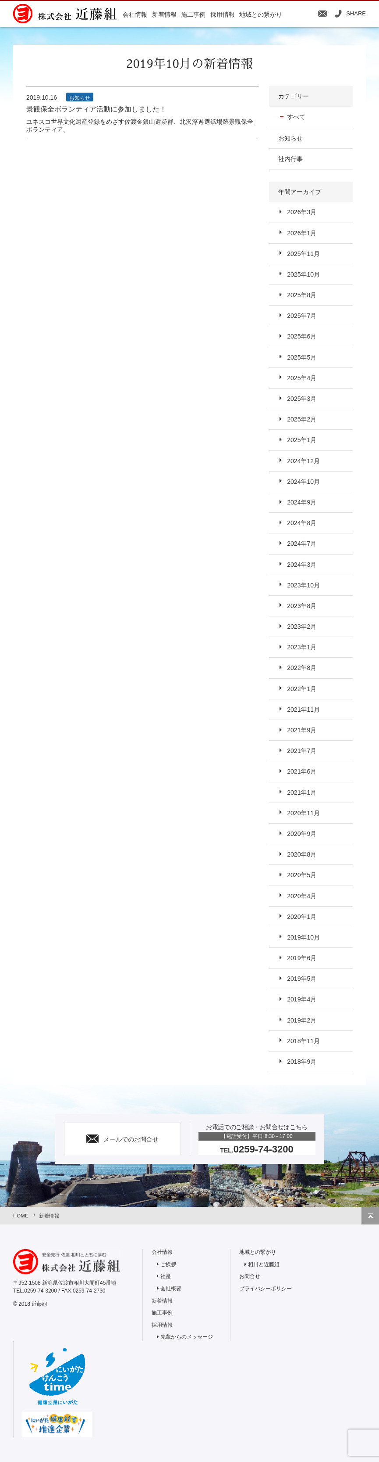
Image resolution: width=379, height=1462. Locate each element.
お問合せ (249, 1276)
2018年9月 (301, 1061)
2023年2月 (301, 626)
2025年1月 (301, 439)
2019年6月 (301, 957)
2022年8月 (301, 667)
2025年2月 (301, 419)
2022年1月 (301, 688)
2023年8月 (301, 605)
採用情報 (162, 1325)
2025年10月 (303, 274)
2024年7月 (301, 543)
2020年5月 (301, 875)
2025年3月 (301, 398)
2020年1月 (301, 916)
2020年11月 (303, 813)
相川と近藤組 (264, 1264)
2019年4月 (301, 999)
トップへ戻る (370, 1215)
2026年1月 (301, 233)
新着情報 (49, 1215)
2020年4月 (301, 896)
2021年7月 (301, 750)
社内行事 (290, 158)
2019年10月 (303, 937)
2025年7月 (301, 315)
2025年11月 (303, 253)
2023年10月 (303, 585)
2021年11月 (303, 709)
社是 (165, 1276)
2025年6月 (301, 336)
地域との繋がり (257, 1252)
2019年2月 (301, 1020)
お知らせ (290, 138)
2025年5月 (301, 357)
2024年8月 (301, 522)
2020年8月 (301, 854)
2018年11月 (303, 1040)
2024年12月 (303, 461)
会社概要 (170, 1289)
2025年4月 (301, 378)
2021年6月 (301, 771)
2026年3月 (301, 212)
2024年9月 (301, 502)
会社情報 (162, 1252)
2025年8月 (301, 295)
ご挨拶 (168, 1264)
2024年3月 (301, 564)
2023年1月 (301, 647)
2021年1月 (301, 792)
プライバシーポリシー (265, 1289)
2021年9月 (301, 730)
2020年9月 (301, 833)
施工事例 (162, 1313)
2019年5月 (301, 978)
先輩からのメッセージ (186, 1337)
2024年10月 (303, 481)
